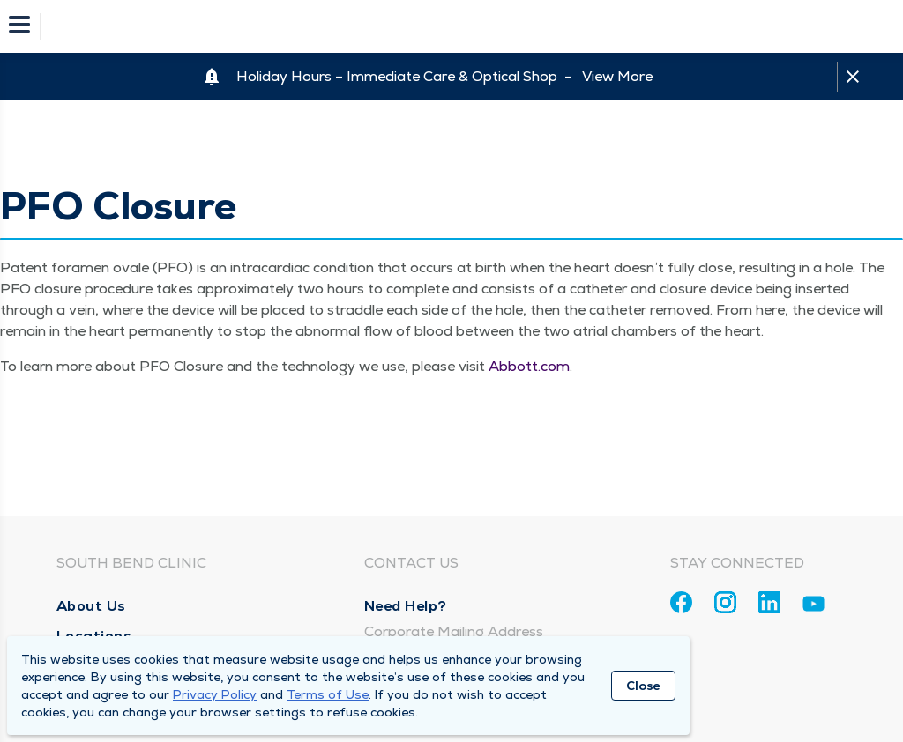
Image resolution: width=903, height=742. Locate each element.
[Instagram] (725, 602)
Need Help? (405, 606)
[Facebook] (681, 602)
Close (643, 686)
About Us (91, 606)
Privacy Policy (215, 694)
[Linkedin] (769, 602)
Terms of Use (328, 694)
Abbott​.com (529, 366)
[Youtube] (813, 607)
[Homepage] (463, 26)
